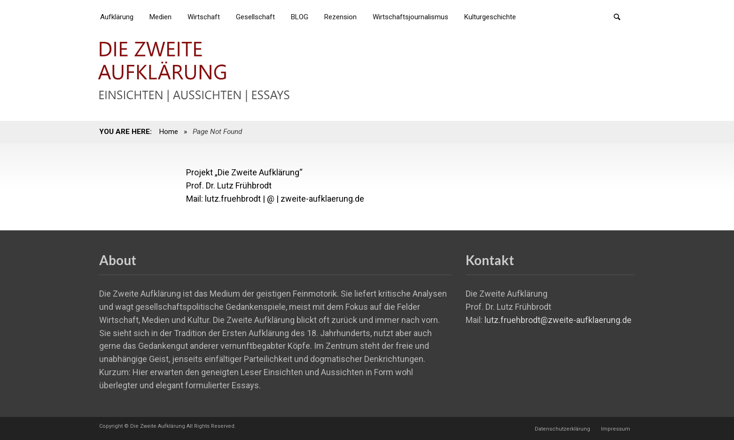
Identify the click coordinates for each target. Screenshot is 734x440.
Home (168, 131)
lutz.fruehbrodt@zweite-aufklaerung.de (558, 320)
